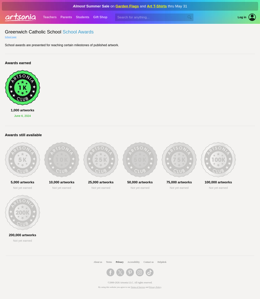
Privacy (120, 262)
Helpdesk (162, 262)
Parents (66, 17)
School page (10, 37)
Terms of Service (138, 287)
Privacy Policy (155, 287)
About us (98, 262)
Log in (242, 17)
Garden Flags (127, 6)
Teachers (50, 17)
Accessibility (133, 262)
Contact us (149, 262)
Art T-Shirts (157, 6)
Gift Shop (100, 17)
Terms (109, 262)
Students (82, 17)
